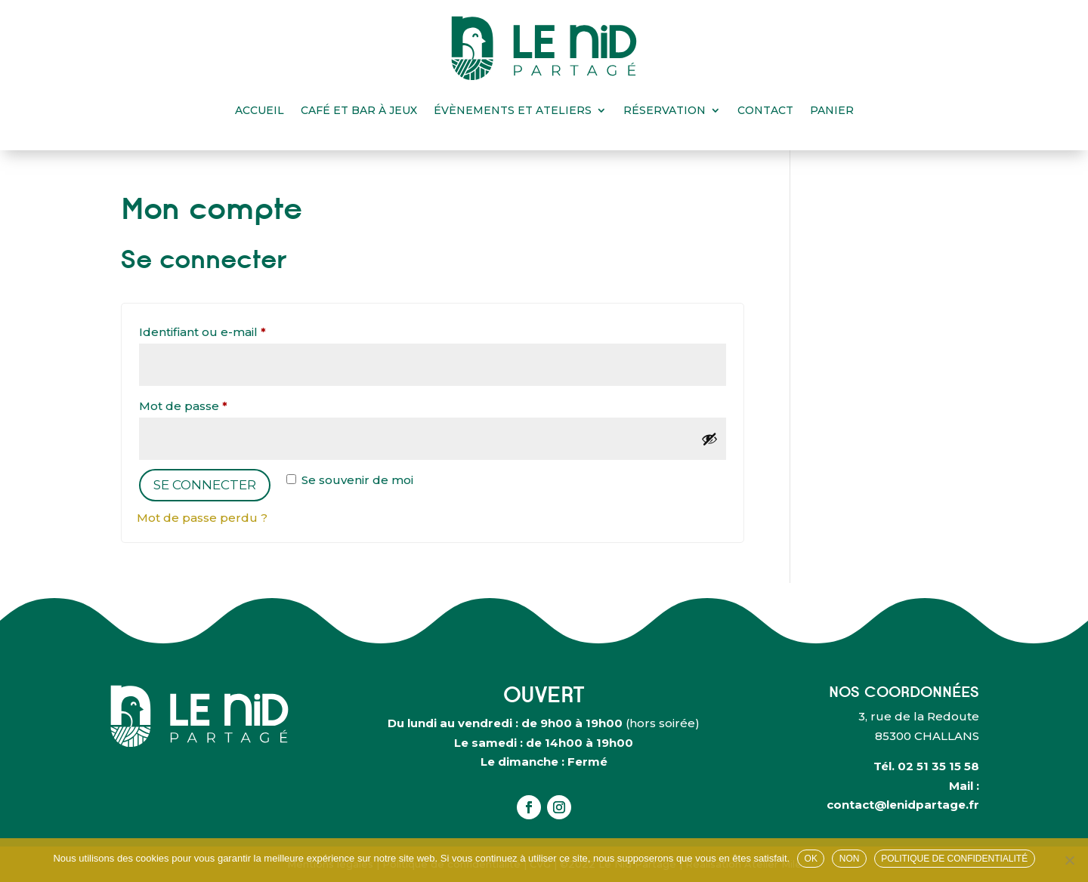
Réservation (664, 110)
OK (811, 858)
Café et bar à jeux (359, 110)
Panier (832, 110)
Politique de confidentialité (954, 858)
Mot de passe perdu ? (202, 517)
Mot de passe (216, 404)
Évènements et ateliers (513, 110)
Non (849, 858)
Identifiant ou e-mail (235, 330)
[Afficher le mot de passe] (709, 438)
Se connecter (204, 484)
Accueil (259, 110)
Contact (765, 110)
